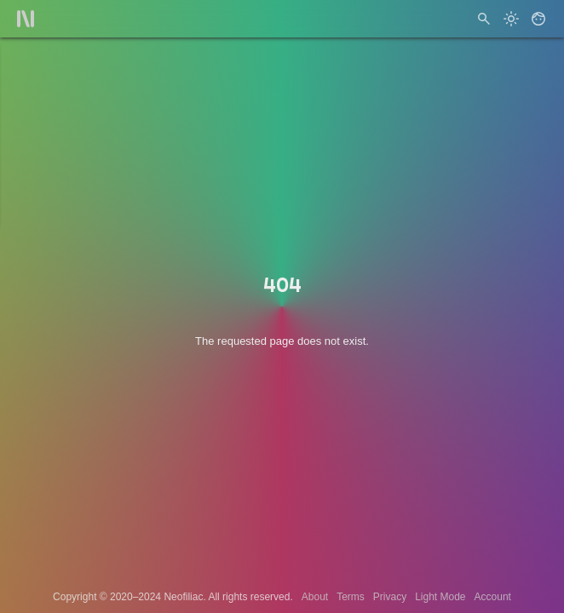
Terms (351, 597)
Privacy (389, 597)
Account (493, 597)
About (315, 597)
